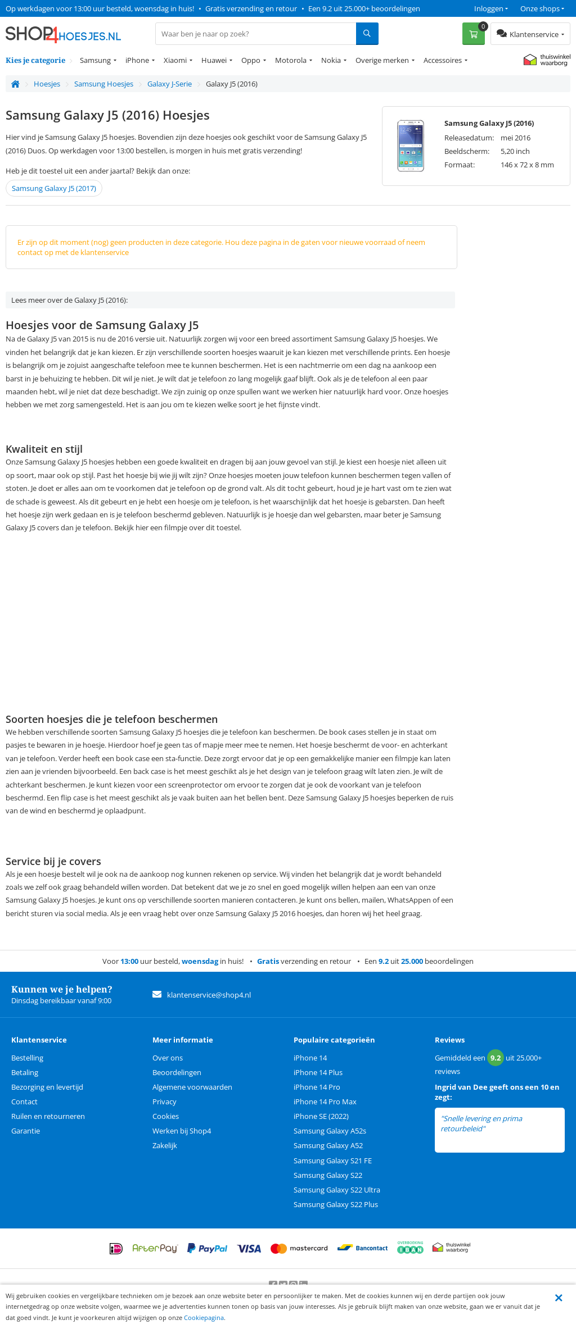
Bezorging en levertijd (47, 1087)
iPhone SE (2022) (321, 1116)
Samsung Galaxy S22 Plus (336, 1204)
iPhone (137, 60)
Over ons (167, 1058)
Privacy (164, 1101)
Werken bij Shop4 (181, 1131)
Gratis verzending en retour (251, 8)
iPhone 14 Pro (317, 1087)
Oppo (250, 60)
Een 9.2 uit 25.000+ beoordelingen (364, 8)
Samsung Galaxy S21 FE (333, 1160)
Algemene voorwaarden (192, 1087)
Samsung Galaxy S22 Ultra (337, 1190)
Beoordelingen (176, 1072)
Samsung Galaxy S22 (328, 1175)
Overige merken (382, 60)
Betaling (24, 1072)
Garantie (25, 1131)
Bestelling (27, 1058)
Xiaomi (175, 60)
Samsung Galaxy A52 (328, 1145)
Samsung (95, 60)
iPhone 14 (310, 1058)
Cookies (165, 1116)
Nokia (331, 60)
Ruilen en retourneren (48, 1116)
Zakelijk (164, 1145)
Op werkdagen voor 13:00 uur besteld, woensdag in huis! (100, 8)
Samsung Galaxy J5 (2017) (54, 188)
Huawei (214, 60)
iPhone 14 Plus (318, 1072)
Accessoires (443, 60)
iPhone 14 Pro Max (325, 1101)
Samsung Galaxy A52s (330, 1131)
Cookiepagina (204, 1317)
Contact (24, 1101)
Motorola (291, 60)
